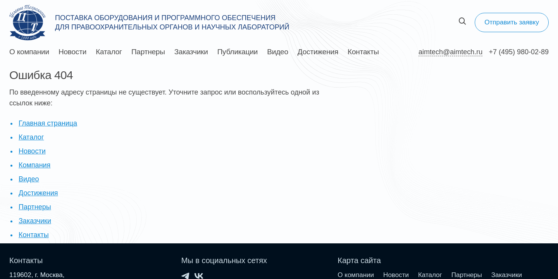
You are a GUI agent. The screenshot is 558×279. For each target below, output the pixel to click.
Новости (72, 52)
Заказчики (191, 52)
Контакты (363, 52)
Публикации (237, 52)
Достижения (318, 52)
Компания (34, 165)
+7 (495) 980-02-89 (519, 52)
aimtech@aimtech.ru (450, 52)
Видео (277, 52)
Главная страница (48, 123)
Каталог (109, 52)
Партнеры (148, 52)
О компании (29, 52)
